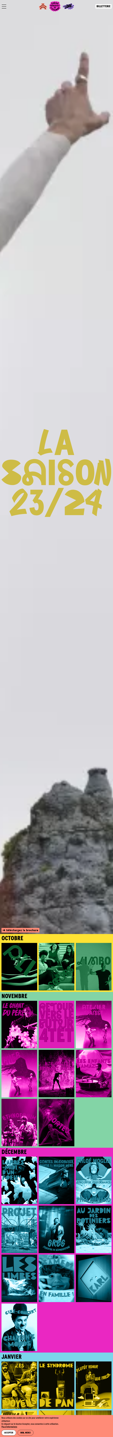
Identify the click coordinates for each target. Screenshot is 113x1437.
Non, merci (25, 1433)
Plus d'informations (9, 1427)
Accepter (8, 1433)
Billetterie (103, 6)
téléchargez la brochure (22, 930)
